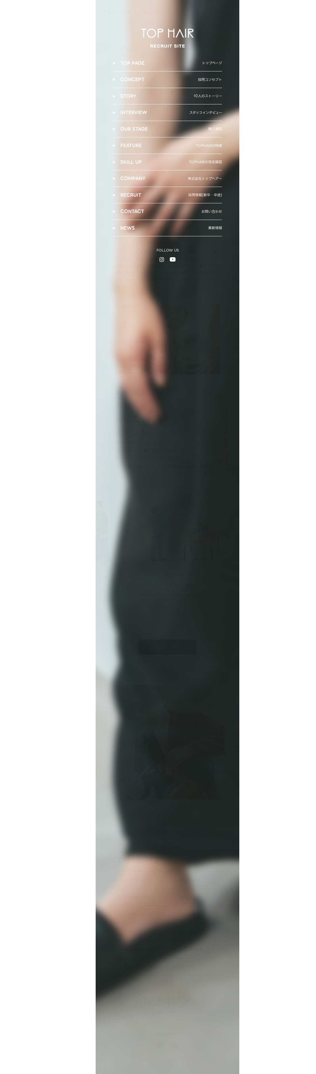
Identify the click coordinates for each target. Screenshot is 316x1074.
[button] (178, 626)
